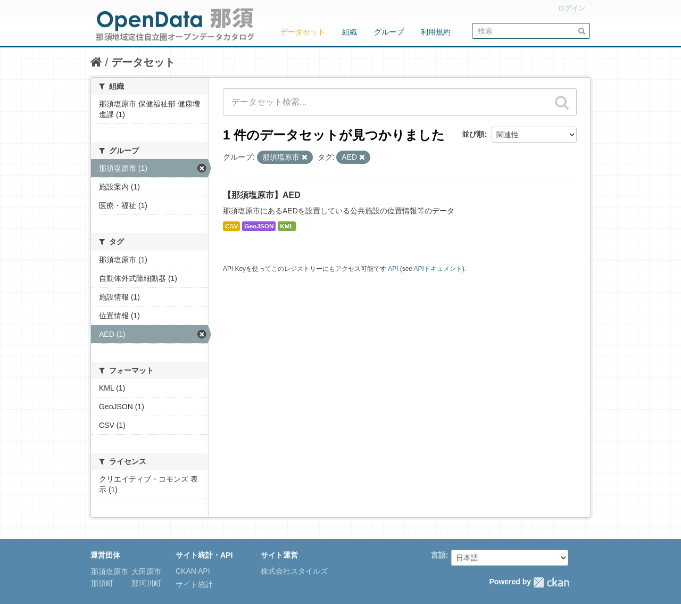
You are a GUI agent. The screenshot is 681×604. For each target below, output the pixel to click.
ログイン (571, 8)
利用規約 (436, 32)
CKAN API (193, 571)
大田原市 (145, 571)
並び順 (473, 134)
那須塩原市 (109, 571)
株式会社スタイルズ (294, 571)
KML (287, 226)
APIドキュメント (438, 268)
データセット (302, 32)
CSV (231, 226)
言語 (438, 555)
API (393, 268)
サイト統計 (194, 584)
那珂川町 (145, 583)
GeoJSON (258, 226)
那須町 (102, 583)
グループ (389, 32)
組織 (349, 32)
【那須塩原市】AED (262, 195)
